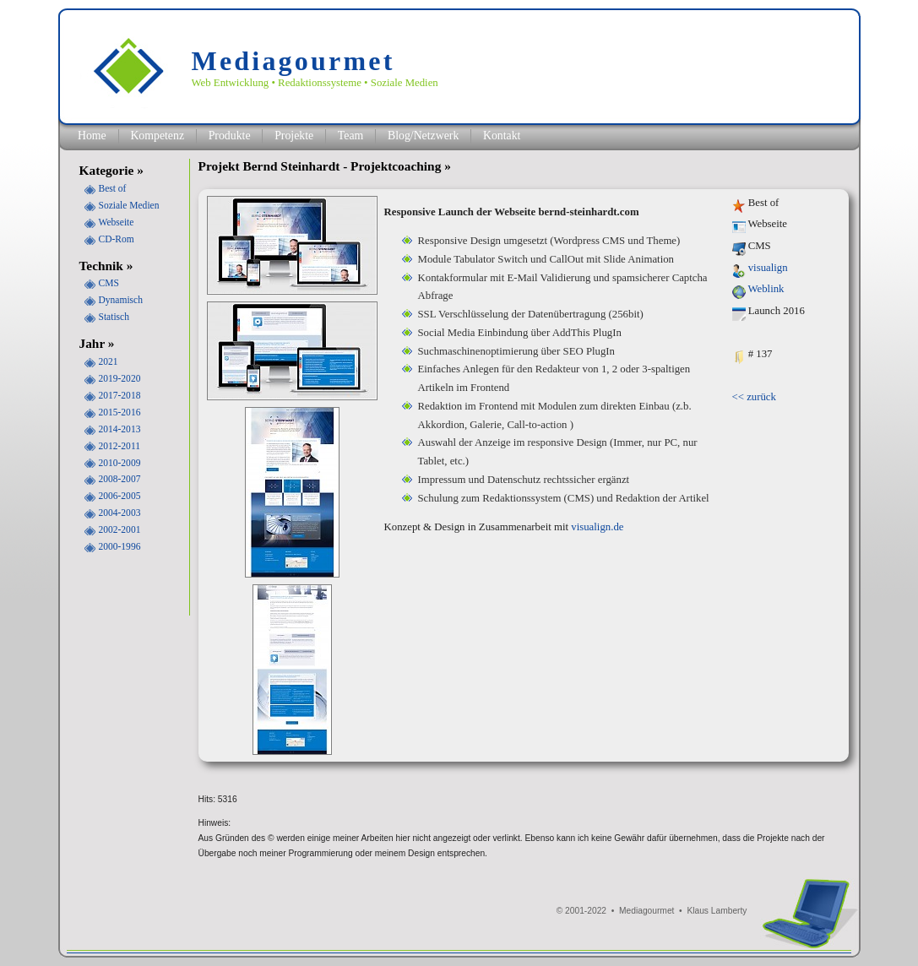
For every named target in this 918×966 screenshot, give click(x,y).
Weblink (765, 289)
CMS (109, 283)
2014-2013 (120, 429)
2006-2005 (120, 496)
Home (92, 135)
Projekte (293, 135)
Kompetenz (157, 135)
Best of (113, 188)
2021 (108, 361)
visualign (768, 268)
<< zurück (754, 397)
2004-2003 (120, 512)
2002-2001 (120, 529)
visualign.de (597, 527)
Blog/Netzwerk (423, 135)
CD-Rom (116, 239)
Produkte (230, 135)
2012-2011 (119, 446)
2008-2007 (120, 479)
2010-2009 (120, 463)
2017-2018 (120, 395)
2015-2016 (120, 412)
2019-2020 (120, 378)
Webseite (116, 222)
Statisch (114, 317)
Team (350, 135)
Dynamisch (121, 300)
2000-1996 (120, 546)
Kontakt (502, 135)
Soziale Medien (129, 205)
